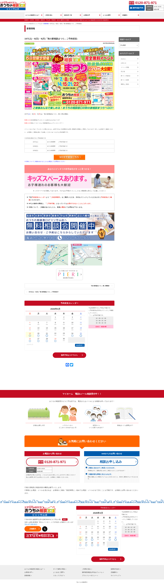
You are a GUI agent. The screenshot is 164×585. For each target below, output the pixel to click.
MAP (64, 519)
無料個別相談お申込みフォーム (92, 572)
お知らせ (123, 63)
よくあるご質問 (58, 572)
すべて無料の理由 (59, 569)
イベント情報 (125, 67)
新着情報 (27, 575)
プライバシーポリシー (89, 575)
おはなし (123, 59)
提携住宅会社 (115, 569)
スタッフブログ (58, 575)
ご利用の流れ (86, 569)
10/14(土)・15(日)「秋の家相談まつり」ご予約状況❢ (42, 292)
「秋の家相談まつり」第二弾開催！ (101, 286)
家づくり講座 (125, 80)
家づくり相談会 (125, 76)
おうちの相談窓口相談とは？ (34, 569)
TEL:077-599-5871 (31, 524)
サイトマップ (115, 575)
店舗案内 (114, 572)
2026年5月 (79, 345)
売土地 (123, 71)
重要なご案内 (125, 84)
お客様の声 (28, 572)
